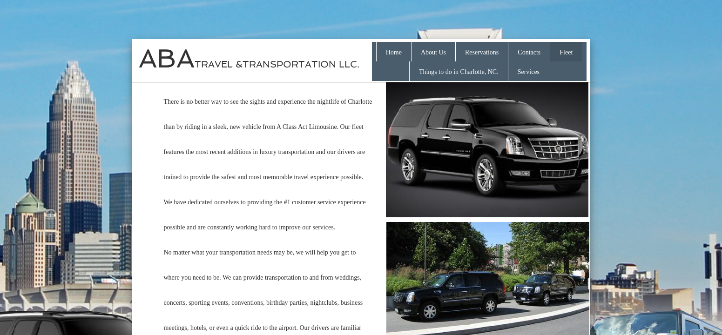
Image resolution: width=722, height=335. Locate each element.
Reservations (482, 52)
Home (394, 52)
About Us (433, 52)
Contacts (529, 52)
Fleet (566, 52)
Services (529, 71)
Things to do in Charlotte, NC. (459, 71)
